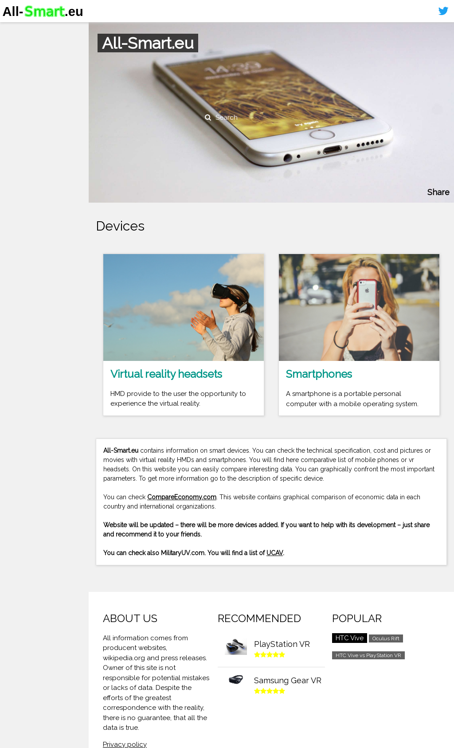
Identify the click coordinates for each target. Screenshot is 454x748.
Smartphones (31, 48)
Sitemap (20, 99)
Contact (20, 82)
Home (16, 31)
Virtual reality (30, 65)
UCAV (274, 552)
